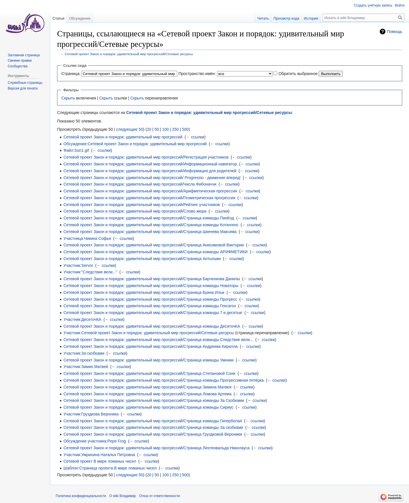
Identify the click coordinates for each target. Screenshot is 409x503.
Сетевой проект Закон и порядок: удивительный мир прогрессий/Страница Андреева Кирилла (150, 346)
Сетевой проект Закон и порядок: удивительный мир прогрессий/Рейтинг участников (141, 204)
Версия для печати (22, 88)
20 (149, 129)
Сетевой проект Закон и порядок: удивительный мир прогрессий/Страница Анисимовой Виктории (153, 245)
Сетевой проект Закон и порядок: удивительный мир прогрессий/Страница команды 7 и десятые (152, 312)
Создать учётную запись (373, 5)
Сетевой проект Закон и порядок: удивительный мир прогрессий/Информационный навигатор (150, 164)
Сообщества (18, 66)
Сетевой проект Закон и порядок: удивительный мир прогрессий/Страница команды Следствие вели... (158, 339)
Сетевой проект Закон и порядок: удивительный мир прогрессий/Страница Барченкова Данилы (151, 279)
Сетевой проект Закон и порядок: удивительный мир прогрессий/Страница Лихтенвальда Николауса (156, 448)
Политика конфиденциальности (81, 496)
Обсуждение (80, 18)
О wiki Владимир (122, 496)
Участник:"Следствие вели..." (90, 272)
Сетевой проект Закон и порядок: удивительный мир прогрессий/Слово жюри (134, 211)
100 (165, 129)
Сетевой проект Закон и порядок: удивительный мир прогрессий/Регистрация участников (145, 157)
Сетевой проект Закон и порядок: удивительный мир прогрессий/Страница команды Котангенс (150, 225)
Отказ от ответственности (159, 496)
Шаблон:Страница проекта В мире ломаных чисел (109, 468)
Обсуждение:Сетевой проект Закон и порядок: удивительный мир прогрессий (134, 144)
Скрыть (68, 98)
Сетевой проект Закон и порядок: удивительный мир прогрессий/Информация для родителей (149, 171)
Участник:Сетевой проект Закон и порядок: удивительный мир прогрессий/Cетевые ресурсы (148, 333)
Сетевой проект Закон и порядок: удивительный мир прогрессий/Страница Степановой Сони (149, 373)
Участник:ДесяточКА (82, 319)
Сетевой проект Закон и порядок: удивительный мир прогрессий (122, 137)
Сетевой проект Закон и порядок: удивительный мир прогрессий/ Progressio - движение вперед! (152, 177)
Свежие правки (20, 61)
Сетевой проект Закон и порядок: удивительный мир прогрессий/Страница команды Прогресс (150, 299)
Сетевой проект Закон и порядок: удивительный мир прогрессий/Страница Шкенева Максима (150, 231)
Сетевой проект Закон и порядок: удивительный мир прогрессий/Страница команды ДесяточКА (151, 326)
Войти (399, 5)
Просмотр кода (286, 18)
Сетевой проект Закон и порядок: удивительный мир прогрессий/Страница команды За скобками (153, 427)
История (311, 18)
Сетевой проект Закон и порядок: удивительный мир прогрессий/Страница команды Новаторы (150, 285)
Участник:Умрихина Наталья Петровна (99, 454)
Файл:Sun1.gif (76, 150)
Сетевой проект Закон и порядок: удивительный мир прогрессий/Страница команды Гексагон (149, 306)
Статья (58, 18)
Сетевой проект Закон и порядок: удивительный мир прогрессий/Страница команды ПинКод (148, 218)
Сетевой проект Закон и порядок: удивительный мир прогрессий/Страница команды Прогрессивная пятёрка (163, 380)
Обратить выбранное (298, 73)
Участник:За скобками (83, 353)
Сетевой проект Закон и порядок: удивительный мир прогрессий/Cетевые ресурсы (129, 54)
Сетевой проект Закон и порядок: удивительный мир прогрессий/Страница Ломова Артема (147, 394)
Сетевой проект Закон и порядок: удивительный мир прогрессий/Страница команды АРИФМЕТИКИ (155, 252)
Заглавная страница (24, 55)
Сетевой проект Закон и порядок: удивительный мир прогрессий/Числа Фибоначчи (139, 184)
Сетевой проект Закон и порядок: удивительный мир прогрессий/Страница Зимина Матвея (147, 387)
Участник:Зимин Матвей (85, 366)
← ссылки (195, 137)
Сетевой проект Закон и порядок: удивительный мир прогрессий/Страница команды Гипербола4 (152, 421)
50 (157, 129)
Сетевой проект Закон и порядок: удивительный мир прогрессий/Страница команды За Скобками (153, 400)
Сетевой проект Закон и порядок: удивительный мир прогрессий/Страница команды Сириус (148, 407)
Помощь (394, 31)
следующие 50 (129, 129)
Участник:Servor (78, 265)
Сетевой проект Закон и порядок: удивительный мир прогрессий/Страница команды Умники (148, 360)
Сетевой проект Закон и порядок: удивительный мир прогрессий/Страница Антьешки (142, 258)
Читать (263, 18)
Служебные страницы (25, 83)
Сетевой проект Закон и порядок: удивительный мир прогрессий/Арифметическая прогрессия (150, 191)
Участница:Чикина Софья (87, 238)
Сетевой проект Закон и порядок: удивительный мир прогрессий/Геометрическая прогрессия (149, 198)
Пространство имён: (197, 73)
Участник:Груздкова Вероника (90, 414)
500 (185, 129)
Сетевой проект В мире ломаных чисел (99, 461)
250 (175, 129)
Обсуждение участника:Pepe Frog (94, 441)
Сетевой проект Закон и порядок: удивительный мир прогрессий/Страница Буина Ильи (143, 292)
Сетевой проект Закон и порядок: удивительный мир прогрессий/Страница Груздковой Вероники (152, 434)
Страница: (70, 73)
